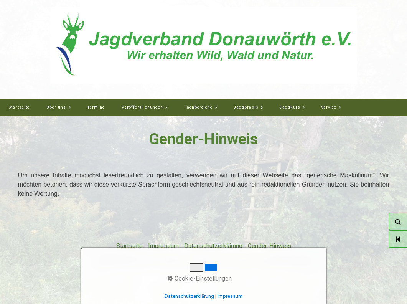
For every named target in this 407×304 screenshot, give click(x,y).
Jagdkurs (289, 107)
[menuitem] (19, 107)
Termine (95, 107)
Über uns (56, 107)
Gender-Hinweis (269, 245)
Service (328, 107)
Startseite (19, 107)
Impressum (163, 245)
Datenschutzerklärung (213, 245)
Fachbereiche (198, 107)
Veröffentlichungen (142, 107)
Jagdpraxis (246, 107)
